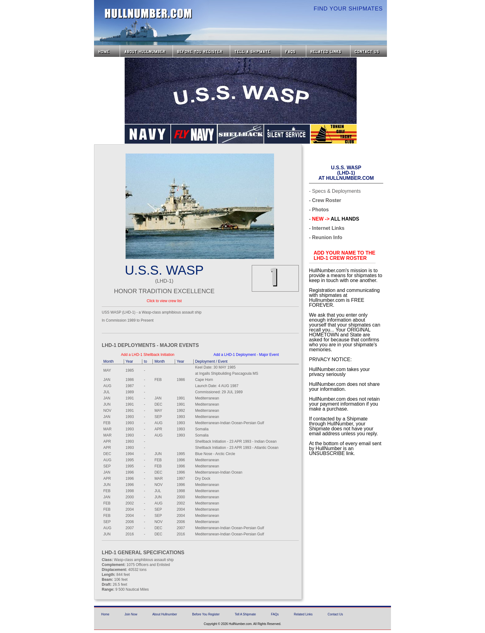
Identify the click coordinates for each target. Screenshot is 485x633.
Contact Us (369, 51)
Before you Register (201, 51)
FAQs (293, 51)
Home (107, 51)
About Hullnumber (164, 614)
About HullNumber (146, 51)
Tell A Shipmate (245, 614)
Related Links (328, 51)
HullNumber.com (148, 14)
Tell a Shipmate (255, 51)
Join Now (130, 614)
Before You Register (206, 614)
